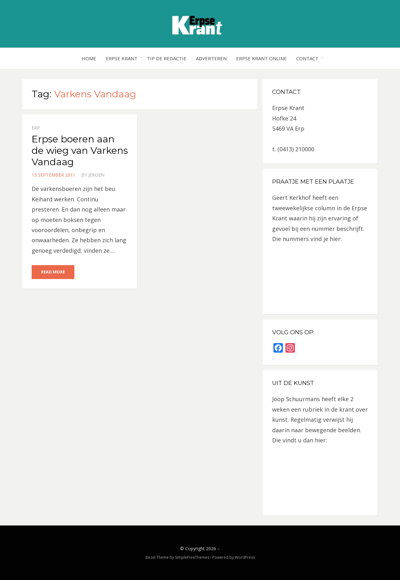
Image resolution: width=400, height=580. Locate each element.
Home (89, 58)
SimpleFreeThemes (192, 557)
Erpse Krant (121, 58)
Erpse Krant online (261, 58)
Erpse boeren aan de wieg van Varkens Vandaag (80, 150)
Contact (307, 58)
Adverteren (211, 58)
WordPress (245, 557)
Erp (36, 128)
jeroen (96, 175)
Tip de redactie (166, 58)
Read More (53, 272)
